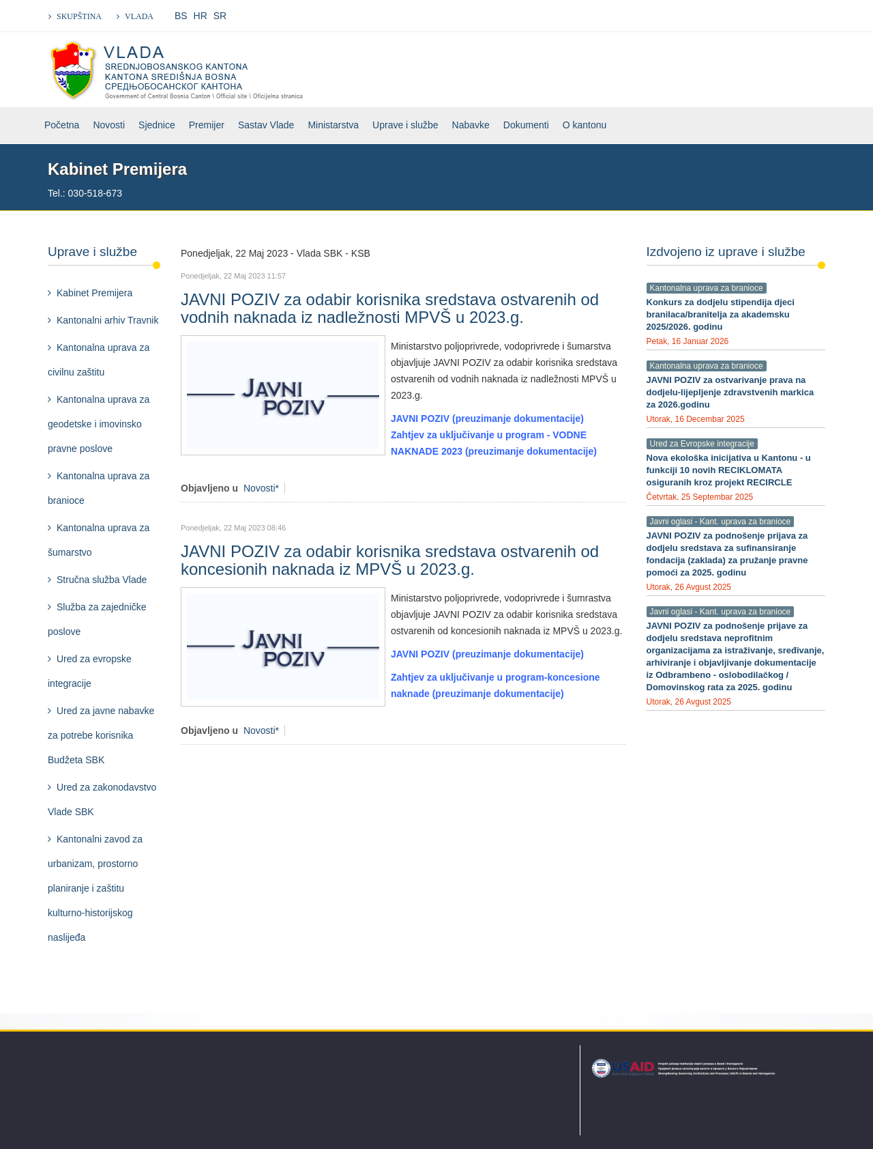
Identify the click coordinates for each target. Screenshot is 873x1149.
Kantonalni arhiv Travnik (107, 320)
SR (219, 15)
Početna (61, 124)
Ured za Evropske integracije (702, 444)
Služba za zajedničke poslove (97, 619)
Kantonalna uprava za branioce (98, 488)
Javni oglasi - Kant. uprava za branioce (720, 521)
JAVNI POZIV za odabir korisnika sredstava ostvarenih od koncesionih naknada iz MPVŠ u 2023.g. (390, 560)
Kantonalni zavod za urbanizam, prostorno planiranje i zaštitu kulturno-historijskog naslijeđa (95, 888)
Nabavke (471, 124)
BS (181, 15)
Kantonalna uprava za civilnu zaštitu (98, 360)
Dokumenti (526, 124)
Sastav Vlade (266, 124)
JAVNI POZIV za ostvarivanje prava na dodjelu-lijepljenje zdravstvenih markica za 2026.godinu (730, 392)
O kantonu (585, 124)
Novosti (109, 124)
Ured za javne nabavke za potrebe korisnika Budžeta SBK (101, 735)
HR (200, 15)
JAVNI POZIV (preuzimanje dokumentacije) (487, 418)
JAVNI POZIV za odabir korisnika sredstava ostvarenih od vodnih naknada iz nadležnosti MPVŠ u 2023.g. (390, 308)
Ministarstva (333, 124)
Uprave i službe (405, 124)
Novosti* (261, 488)
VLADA (139, 16)
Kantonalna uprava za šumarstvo (98, 540)
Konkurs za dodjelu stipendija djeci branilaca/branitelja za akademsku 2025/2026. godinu (721, 314)
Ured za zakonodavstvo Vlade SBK (102, 799)
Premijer (206, 124)
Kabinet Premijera (94, 292)
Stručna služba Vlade (102, 579)
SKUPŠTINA (79, 16)
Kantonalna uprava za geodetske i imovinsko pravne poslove (98, 424)
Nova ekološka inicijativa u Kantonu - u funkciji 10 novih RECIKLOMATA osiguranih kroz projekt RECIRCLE (729, 470)
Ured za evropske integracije (90, 671)
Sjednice (156, 124)
